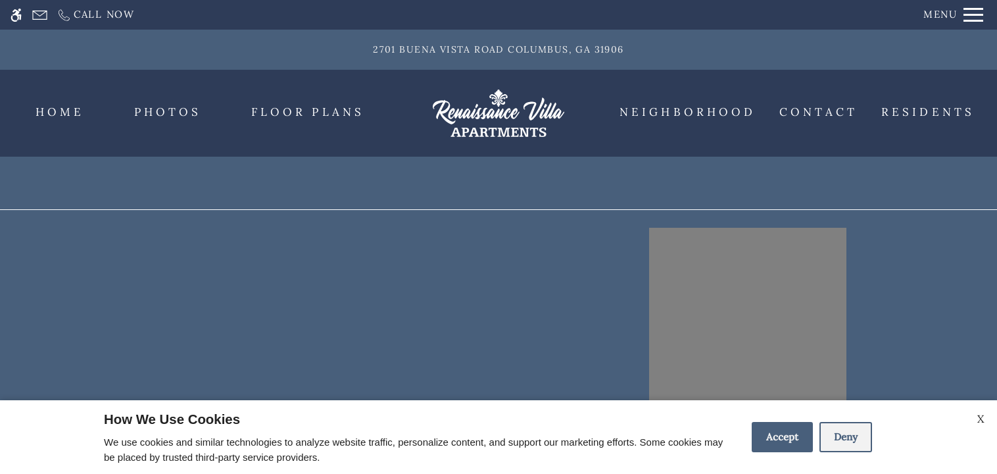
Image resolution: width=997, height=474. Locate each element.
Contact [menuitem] (818, 112)
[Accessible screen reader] (16, 14)
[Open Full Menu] (953, 14)
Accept (782, 437)
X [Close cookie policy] (980, 418)
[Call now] (95, 14)
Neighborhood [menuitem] (688, 112)
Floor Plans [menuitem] (307, 112)
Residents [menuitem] (928, 112)
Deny (846, 437)
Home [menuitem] (60, 112)
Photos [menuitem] (168, 112)
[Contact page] (40, 14)
